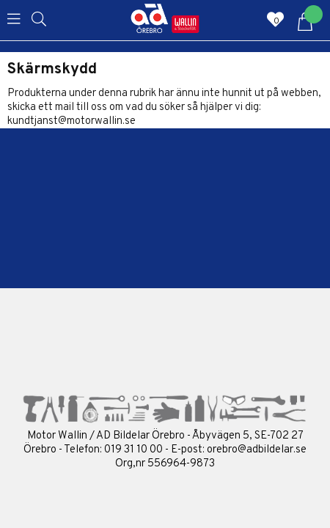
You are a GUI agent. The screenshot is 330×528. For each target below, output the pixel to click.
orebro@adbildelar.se (257, 450)
